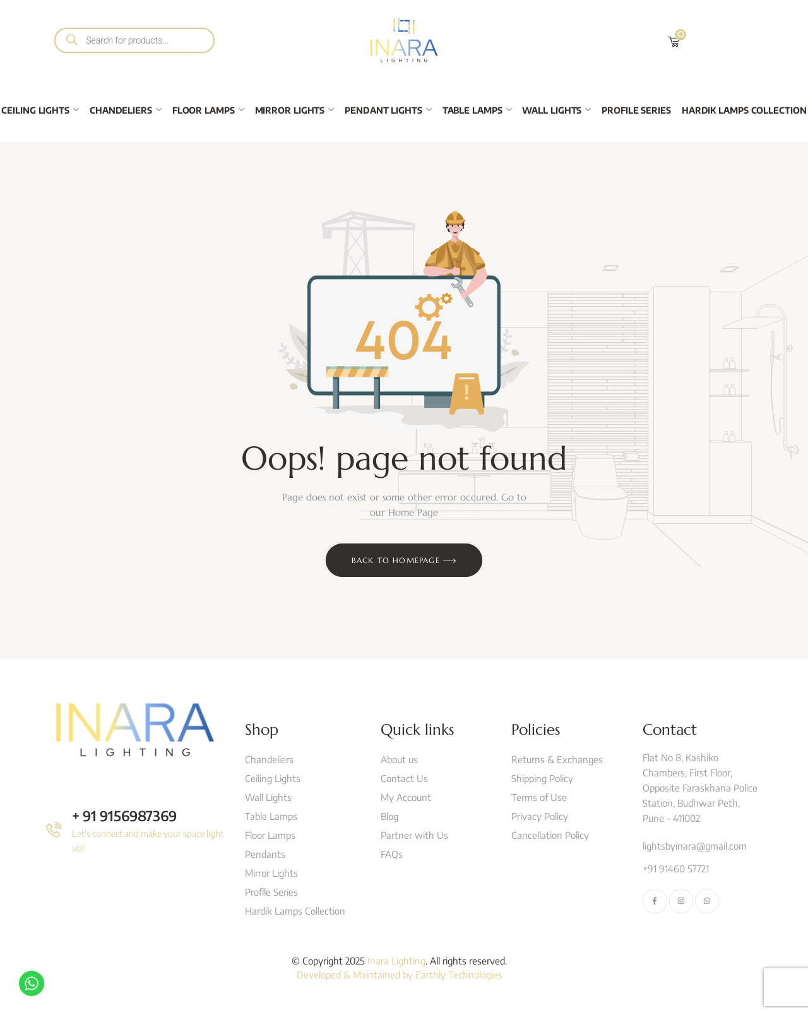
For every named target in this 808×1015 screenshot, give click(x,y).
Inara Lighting (396, 960)
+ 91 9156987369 (124, 815)
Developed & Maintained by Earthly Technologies (399, 974)
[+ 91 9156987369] (54, 830)
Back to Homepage (404, 561)
